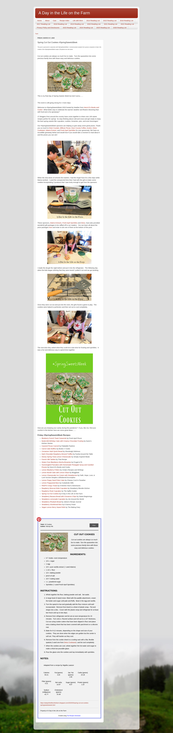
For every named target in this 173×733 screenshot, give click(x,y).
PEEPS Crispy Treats (49, 486)
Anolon (89, 128)
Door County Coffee (78, 128)
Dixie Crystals (54, 128)
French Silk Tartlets (49, 459)
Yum (36, 33)
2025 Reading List (103, 28)
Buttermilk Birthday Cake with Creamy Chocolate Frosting (63, 441)
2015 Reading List (110, 20)
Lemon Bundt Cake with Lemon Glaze (55, 472)
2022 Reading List (127, 24)
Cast (54, 20)
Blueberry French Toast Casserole (54, 438)
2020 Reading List (94, 24)
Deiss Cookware (70, 642)
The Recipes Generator (74, 715)
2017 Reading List (43, 24)
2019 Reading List (77, 24)
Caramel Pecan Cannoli (50, 446)
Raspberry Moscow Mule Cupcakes (55, 488)
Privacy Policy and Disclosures (48, 28)
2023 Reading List (69, 28)
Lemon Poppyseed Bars (51, 483)
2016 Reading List (126, 20)
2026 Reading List (119, 28)
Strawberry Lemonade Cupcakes (54, 499)
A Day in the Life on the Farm (64, 13)
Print (93, 525)
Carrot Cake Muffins (49, 449)
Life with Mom (78, 20)
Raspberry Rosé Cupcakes (52, 491)
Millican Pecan (65, 128)
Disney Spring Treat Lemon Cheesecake (56, 457)
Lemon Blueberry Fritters (51, 470)
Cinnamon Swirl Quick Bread (52, 451)
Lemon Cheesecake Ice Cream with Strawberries (60, 475)
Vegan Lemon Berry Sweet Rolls (54, 507)
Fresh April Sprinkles (67, 130)
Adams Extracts (55, 223)
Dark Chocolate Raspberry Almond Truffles (57, 454)
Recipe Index (64, 20)
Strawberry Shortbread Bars (52, 504)
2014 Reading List (93, 20)
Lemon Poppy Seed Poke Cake (53, 480)
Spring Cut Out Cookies (50, 494)
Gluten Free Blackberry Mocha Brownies (56, 462)
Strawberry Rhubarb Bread (51, 502)
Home (39, 20)
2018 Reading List (60, 24)
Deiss (83, 223)
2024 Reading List (86, 28)
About (47, 20)
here (50, 227)
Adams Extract (51, 130)
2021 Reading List (110, 24)
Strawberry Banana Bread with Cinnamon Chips (59, 496)
